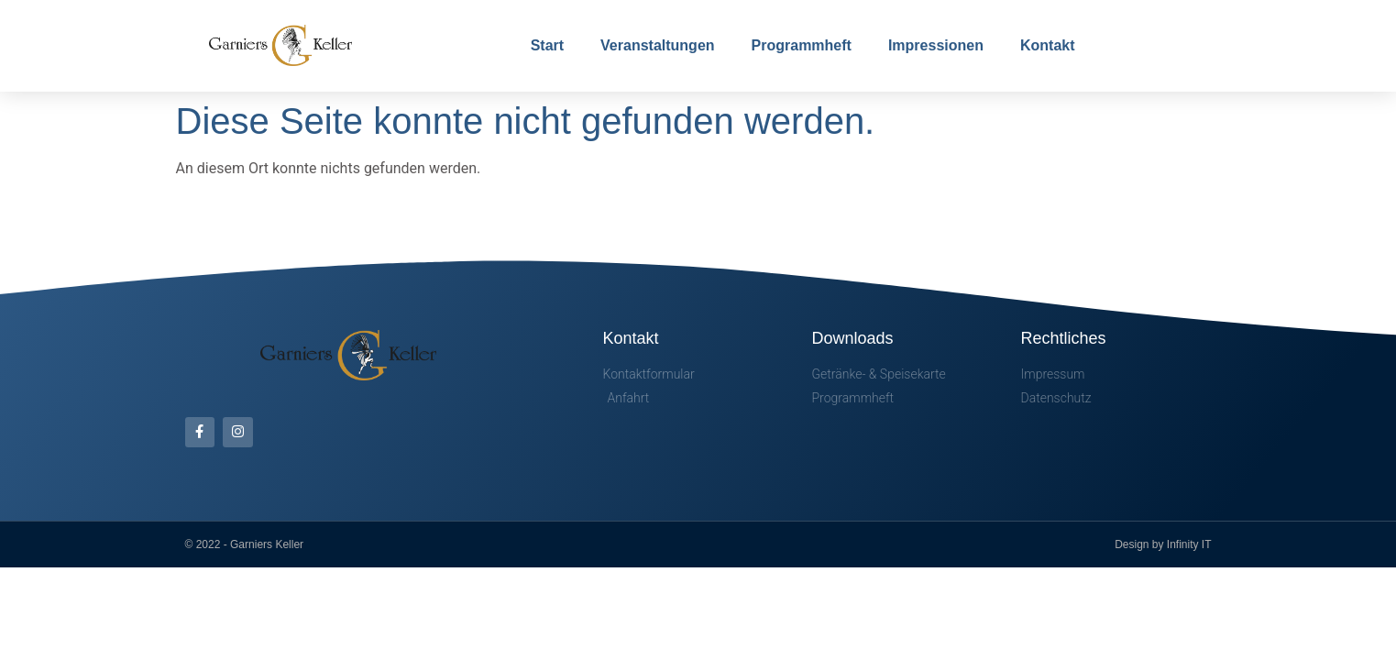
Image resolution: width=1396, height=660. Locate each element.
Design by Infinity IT (1163, 544)
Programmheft (802, 45)
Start (547, 45)
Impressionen (936, 45)
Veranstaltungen (657, 45)
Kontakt (1047, 45)
